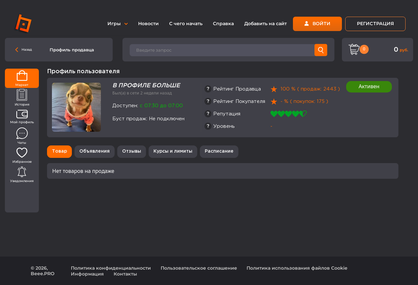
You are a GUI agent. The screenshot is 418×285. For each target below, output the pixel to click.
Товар (59, 151)
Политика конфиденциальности (111, 268)
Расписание (219, 151)
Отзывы (131, 151)
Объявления (94, 151)
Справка (223, 23)
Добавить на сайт (265, 23)
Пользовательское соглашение (199, 268)
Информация (87, 274)
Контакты (125, 274)
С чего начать (185, 23)
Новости (148, 23)
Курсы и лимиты (172, 151)
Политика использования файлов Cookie (297, 268)
